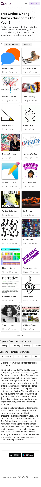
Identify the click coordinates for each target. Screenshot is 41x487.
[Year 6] (27, 44)
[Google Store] (28, 455)
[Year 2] (27, 356)
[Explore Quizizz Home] (6, 3)
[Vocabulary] (16, 345)
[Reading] (27, 345)
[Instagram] (27, 477)
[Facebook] (23, 477)
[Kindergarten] (6, 356)
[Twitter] (19, 477)
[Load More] (20, 335)
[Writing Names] (12, 44)
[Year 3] (36, 356)
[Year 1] (18, 356)
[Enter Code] (34, 3)
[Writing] (4, 345)
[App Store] (15, 455)
